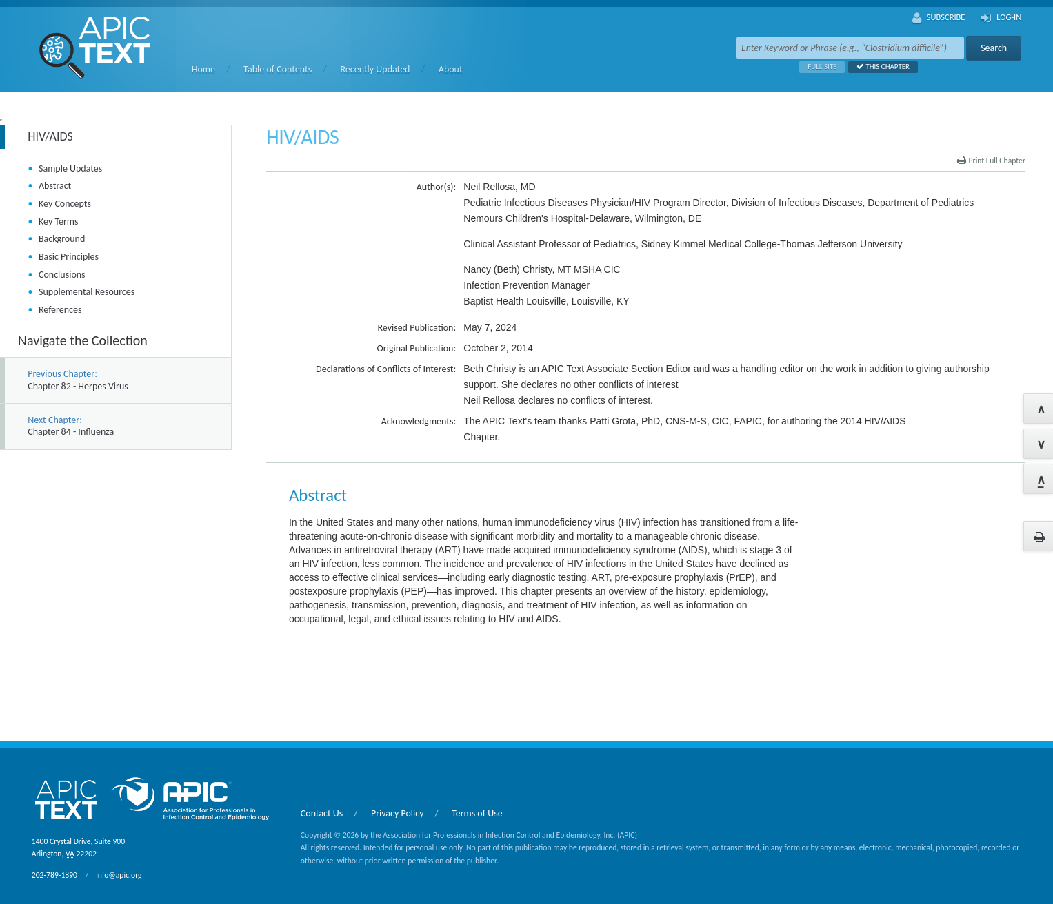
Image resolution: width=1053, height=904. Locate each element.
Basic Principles (69, 257)
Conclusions (62, 274)
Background (62, 239)
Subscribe (938, 18)
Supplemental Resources (86, 292)
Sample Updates (70, 168)
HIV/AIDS (50, 136)
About (451, 69)
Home (203, 69)
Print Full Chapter (991, 160)
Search (994, 48)
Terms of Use (477, 813)
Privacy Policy (397, 813)
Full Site (817, 66)
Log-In (1001, 18)
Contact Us (322, 813)
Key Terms (58, 221)
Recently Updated (375, 69)
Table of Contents (277, 69)
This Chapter (879, 66)
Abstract (55, 186)
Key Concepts (65, 203)
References (60, 310)
